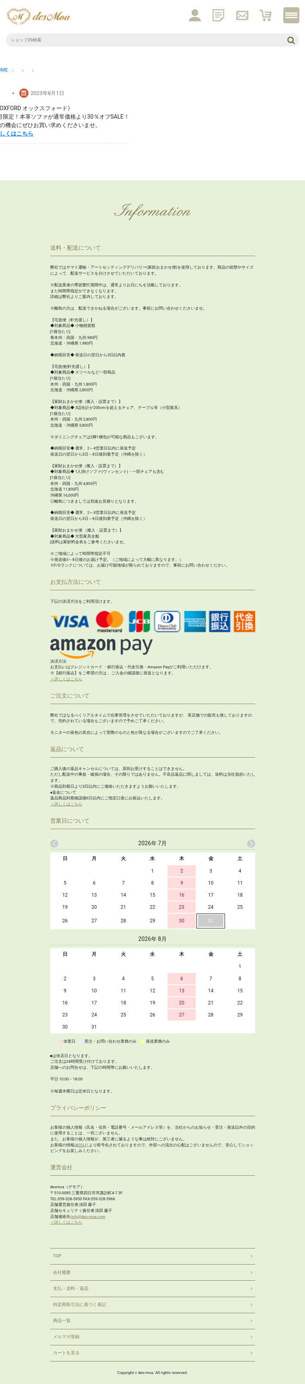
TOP (57, 1255)
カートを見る (66, 1352)
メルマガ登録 (66, 1336)
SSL (81, 1144)
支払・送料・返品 (70, 1288)
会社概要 (62, 1271)
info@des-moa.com (88, 1216)
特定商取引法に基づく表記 (79, 1304)
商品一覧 (62, 1320)
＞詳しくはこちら (66, 678)
